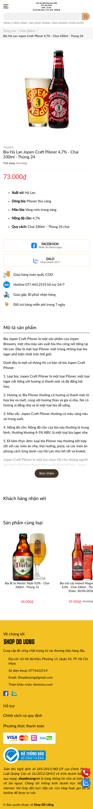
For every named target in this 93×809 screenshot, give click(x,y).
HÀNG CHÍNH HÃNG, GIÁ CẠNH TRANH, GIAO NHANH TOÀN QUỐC (43, 23)
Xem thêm (46, 473)
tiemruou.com (43, 684)
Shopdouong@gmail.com (35, 677)
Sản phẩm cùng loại (23, 522)
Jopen (8, 147)
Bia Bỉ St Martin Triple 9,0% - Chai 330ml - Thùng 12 (27, 585)
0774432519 (38, 670)
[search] (86, 16)
